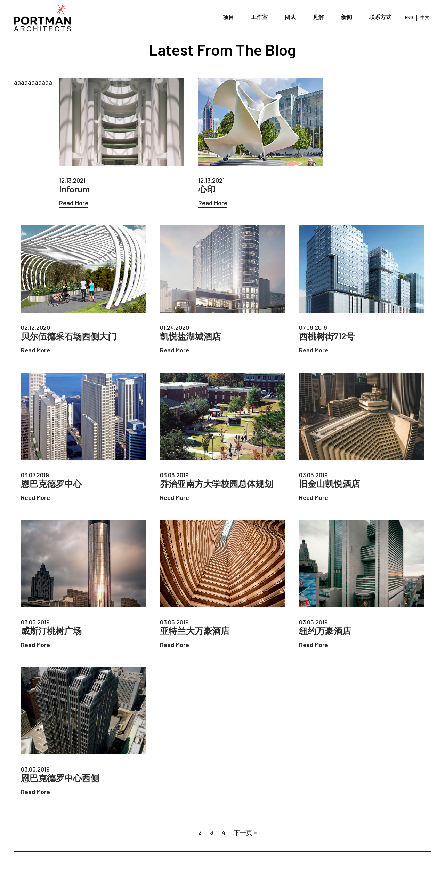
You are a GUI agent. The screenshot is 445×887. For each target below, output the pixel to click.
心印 (207, 189)
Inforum (74, 189)
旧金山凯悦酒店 (329, 483)
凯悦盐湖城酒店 (190, 336)
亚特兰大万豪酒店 (194, 630)
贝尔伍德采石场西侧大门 (68, 336)
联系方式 (380, 17)
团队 (290, 17)
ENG (409, 17)
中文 (424, 17)
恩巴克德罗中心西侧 (60, 778)
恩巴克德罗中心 (51, 483)
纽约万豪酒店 (325, 630)
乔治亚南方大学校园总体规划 (216, 483)
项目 (228, 17)
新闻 (346, 17)
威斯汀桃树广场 (51, 630)
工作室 (259, 17)
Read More (73, 203)
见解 (318, 17)
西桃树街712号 (327, 336)
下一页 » (245, 832)
